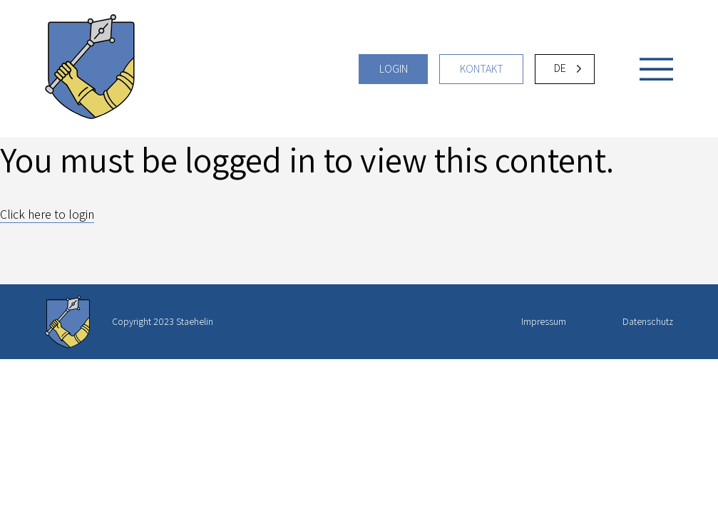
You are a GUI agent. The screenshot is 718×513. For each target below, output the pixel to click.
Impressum (543, 321)
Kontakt (481, 68)
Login (393, 68)
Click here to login (47, 214)
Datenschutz (647, 321)
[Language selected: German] (565, 69)
